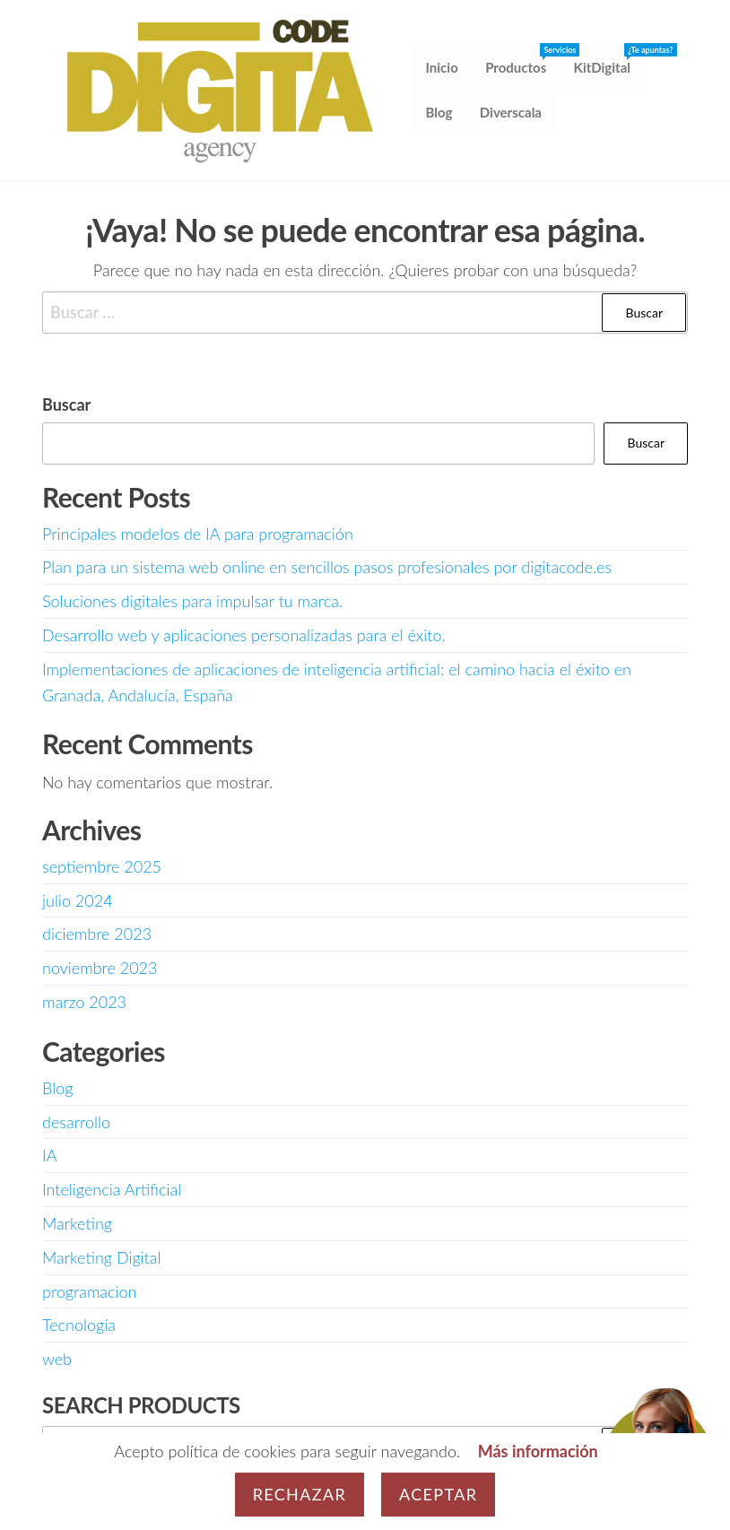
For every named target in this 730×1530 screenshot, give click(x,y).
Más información (538, 1451)
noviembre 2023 (99, 968)
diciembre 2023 (97, 934)
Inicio (442, 68)
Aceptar (438, 1494)
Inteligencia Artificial (111, 1190)
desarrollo (76, 1122)
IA (49, 1156)
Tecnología (79, 1325)
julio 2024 (77, 900)
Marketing (77, 1223)
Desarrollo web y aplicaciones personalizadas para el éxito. (244, 635)
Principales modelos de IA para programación (197, 533)
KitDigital (608, 61)
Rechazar (299, 1494)
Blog (439, 113)
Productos (522, 61)
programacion (89, 1291)
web (57, 1359)
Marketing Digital (101, 1257)
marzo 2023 (84, 1002)
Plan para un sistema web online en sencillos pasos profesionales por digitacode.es (327, 568)
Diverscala (511, 113)
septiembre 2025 (101, 866)
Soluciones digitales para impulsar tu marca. (192, 602)
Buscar (66, 404)
